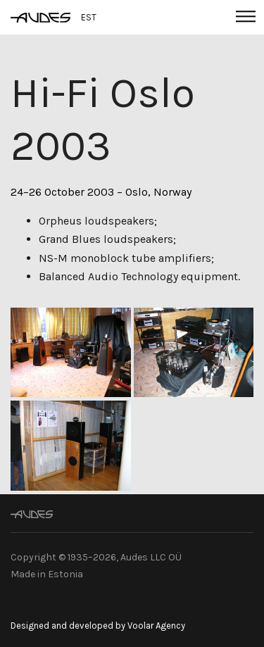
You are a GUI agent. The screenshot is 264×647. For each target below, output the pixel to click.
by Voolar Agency (150, 625)
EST (88, 17)
